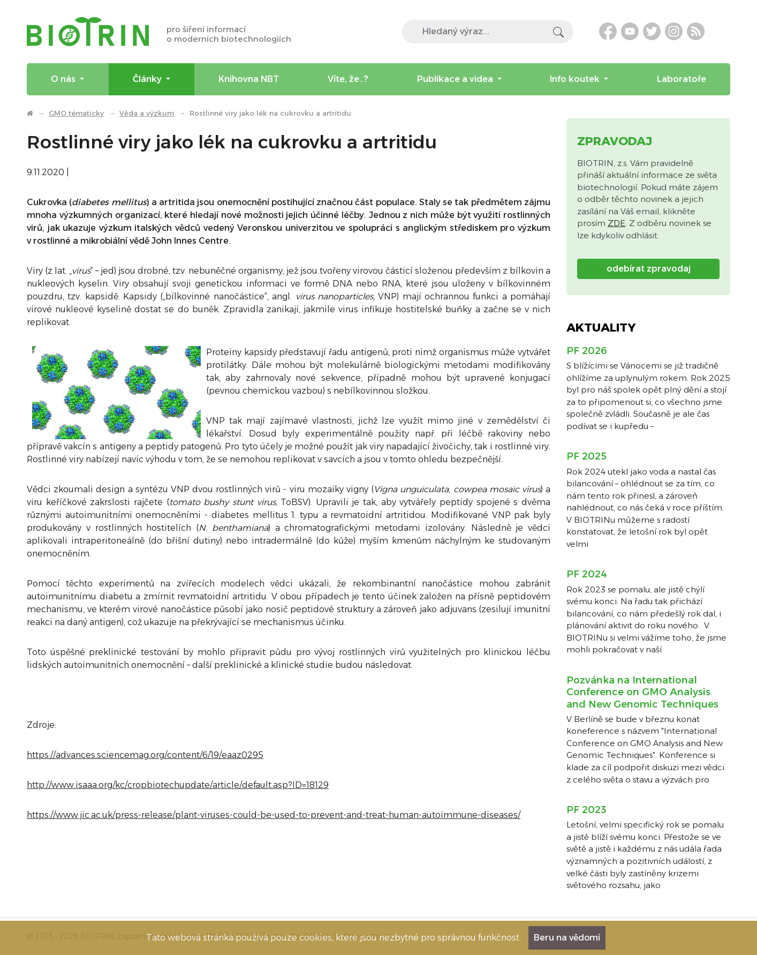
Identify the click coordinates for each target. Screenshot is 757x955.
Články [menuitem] (148, 79)
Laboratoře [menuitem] (681, 79)
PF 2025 (586, 456)
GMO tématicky (76, 113)
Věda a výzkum (146, 113)
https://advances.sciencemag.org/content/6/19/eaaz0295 (145, 755)
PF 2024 (586, 574)
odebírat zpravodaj (649, 269)
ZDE (616, 223)
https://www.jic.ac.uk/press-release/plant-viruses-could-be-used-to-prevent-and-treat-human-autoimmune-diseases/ (273, 815)
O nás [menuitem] (64, 79)
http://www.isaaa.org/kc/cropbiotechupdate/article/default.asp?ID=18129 (178, 785)
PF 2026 (586, 351)
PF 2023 (586, 810)
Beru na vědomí (567, 938)
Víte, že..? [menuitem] (348, 79)
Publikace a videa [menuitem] (456, 79)
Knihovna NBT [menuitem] (248, 79)
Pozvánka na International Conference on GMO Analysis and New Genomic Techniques (642, 692)
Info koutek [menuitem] (576, 79)
